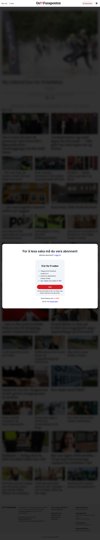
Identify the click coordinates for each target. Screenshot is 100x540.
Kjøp (50, 287)
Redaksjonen (55, 515)
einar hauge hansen (18, 106)
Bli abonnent (87, 3)
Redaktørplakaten (24, 519)
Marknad (54, 519)
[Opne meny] (96, 3)
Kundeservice (56, 517)
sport (75, 106)
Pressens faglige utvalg (27, 517)
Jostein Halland (57, 509)
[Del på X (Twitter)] (49, 97)
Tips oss (4, 3)
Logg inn (50, 255)
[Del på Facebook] (46, 97)
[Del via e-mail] (53, 97)
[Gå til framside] (48, 3)
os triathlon (84, 106)
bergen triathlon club (36, 106)
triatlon (67, 106)
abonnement (54, 301)
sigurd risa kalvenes (54, 106)
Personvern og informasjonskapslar (31, 521)
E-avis (12, 3)
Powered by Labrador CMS (50, 537)
